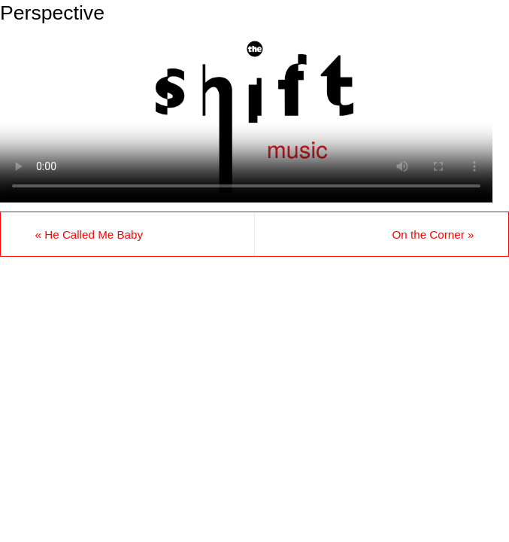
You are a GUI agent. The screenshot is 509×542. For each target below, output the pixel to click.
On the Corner (433, 234)
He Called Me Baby (89, 234)
